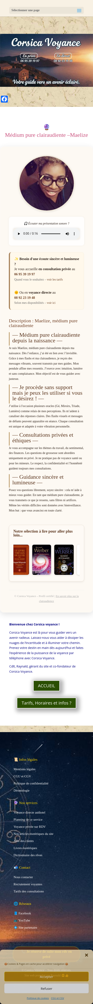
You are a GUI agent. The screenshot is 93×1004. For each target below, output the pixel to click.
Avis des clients (24, 841)
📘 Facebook (22, 913)
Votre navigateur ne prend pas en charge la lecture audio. (46, 234)
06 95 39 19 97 (24, 274)
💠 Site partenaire (25, 927)
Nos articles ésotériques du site (33, 834)
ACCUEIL (46, 686)
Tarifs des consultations (29, 891)
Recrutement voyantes (28, 884)
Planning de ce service (28, 819)
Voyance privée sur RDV (30, 826)
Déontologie (22, 790)
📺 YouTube (22, 920)
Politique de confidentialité (31, 783)
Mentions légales (24, 769)
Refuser (46, 988)
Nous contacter (23, 877)
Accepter (46, 976)
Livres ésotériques (25, 848)
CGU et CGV (57, 998)
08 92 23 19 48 (24, 297)
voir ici (51, 302)
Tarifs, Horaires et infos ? (46, 703)
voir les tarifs (55, 279)
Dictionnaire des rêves (28, 855)
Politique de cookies (38, 998)
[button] (86, 955)
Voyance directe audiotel (29, 812)
